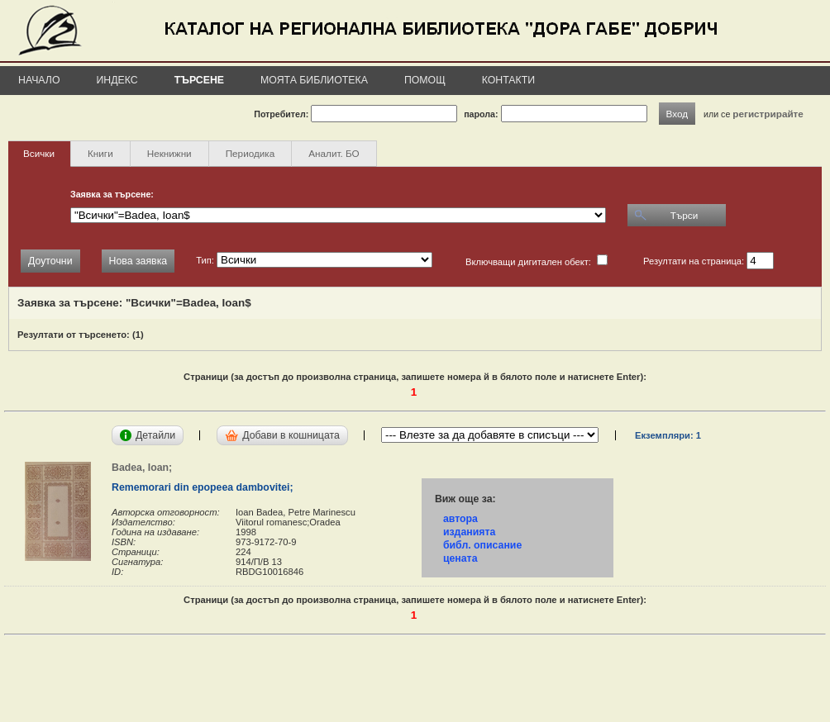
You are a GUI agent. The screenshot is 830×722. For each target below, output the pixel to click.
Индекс (117, 80)
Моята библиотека (314, 80)
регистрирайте (768, 113)
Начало (39, 80)
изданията (469, 532)
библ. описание (482, 545)
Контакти (508, 80)
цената (460, 558)
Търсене (199, 80)
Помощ (425, 80)
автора (460, 519)
